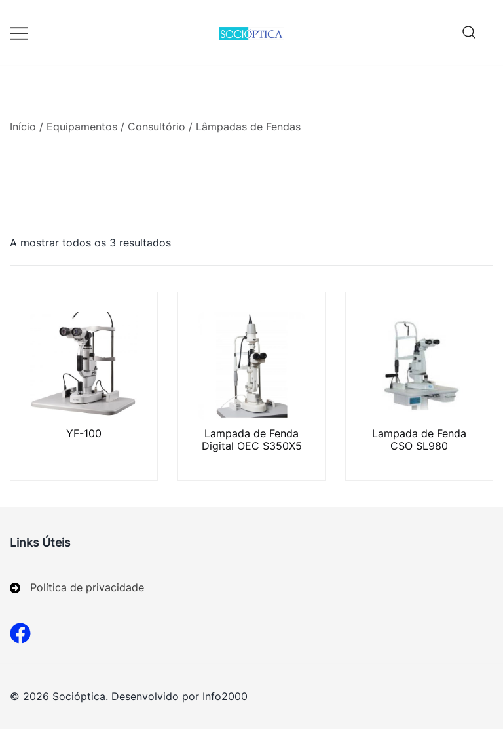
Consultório (156, 126)
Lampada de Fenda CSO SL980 (419, 439)
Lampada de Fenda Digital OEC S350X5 (252, 439)
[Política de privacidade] (77, 588)
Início (23, 126)
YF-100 (84, 433)
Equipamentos (82, 126)
